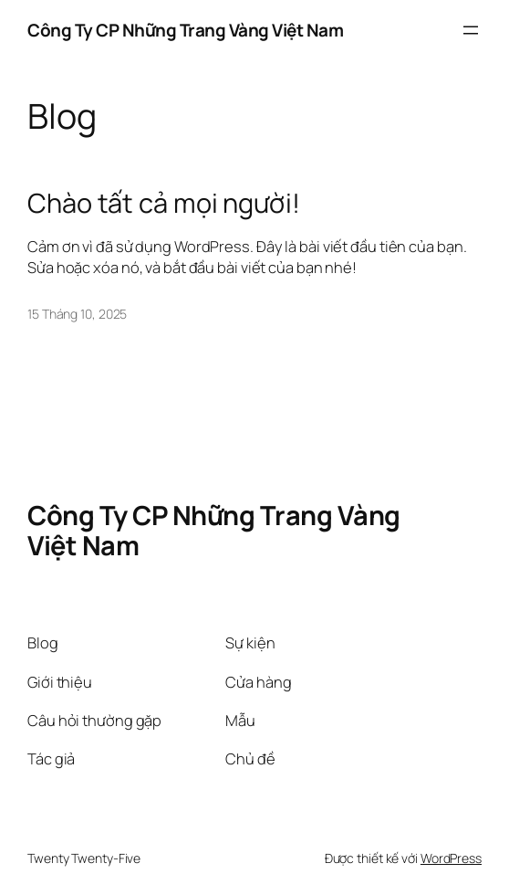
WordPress (451, 858)
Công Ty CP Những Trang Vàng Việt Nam (185, 30)
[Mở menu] (471, 30)
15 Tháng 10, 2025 (77, 313)
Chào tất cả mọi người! (163, 203)
